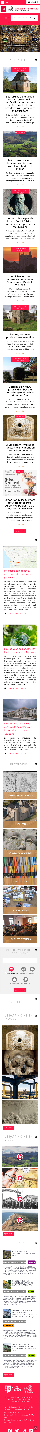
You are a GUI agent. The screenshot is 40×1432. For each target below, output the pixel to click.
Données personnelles (24, 1397)
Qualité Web (9, 1397)
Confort (33, 2)
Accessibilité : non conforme (20, 1401)
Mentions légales (24, 1399)
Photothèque (14, 984)
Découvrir (23, 973)
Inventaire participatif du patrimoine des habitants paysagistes (17, 574)
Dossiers (32, 973)
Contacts (11, 1399)
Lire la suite (20, 127)
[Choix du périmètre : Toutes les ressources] (6, 18)
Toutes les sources (11, 973)
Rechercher (20, 990)
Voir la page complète (17, 614)
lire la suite (20, 785)
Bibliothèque (25, 984)
